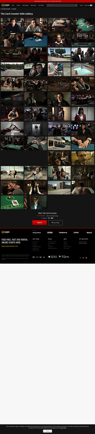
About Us (65, 241)
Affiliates (65, 243)
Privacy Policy (66, 248)
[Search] (61, 5)
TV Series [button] (18, 5)
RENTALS (50, 239)
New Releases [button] (33, 5)
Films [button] (13, 5)
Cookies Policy (62, 428)
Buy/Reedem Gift (36, 250)
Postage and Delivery (37, 246)
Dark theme (87, 5)
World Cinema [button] (25, 5)
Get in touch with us (83, 243)
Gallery (14, 9)
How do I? (34, 243)
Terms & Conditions (68, 246)
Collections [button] (41, 5)
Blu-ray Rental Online (52, 241)
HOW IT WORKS (36, 239)
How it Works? (35, 241)
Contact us (66, 245)
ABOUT (65, 239)
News (49, 245)
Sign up (39, 222)
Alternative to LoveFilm (52, 248)
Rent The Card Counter (47, 213)
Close (47, 431)
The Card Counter (5, 9)
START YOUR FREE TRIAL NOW (47, 1)
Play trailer (55, 223)
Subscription (35, 245)
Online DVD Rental (51, 243)
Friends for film (36, 248)
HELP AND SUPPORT (83, 239)
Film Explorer (50, 246)
